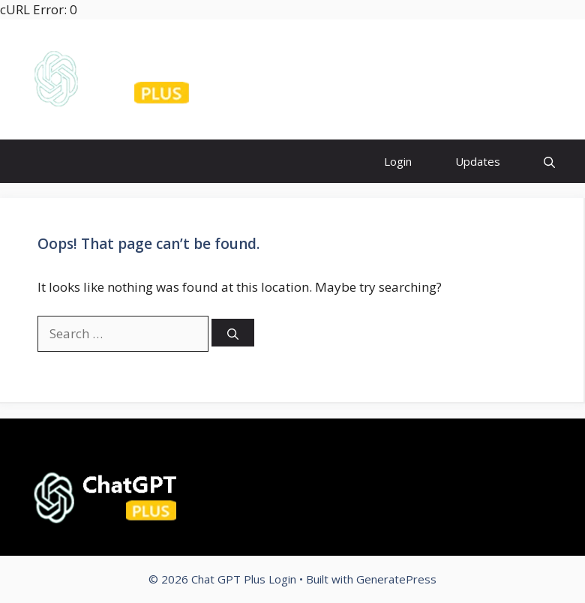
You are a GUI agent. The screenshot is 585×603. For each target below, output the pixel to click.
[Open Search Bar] (549, 160)
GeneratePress (396, 579)
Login (398, 161)
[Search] (233, 332)
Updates (477, 161)
